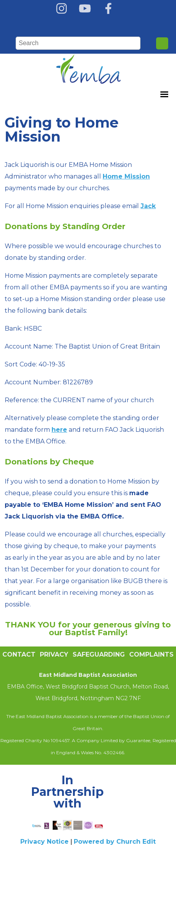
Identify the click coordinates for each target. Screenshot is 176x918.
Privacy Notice (44, 841)
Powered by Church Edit (115, 841)
